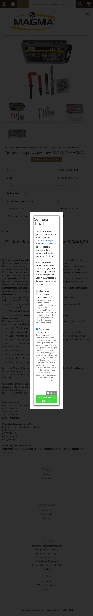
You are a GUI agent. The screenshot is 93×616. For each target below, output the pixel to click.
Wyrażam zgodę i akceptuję (46, 382)
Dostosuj (51, 376)
